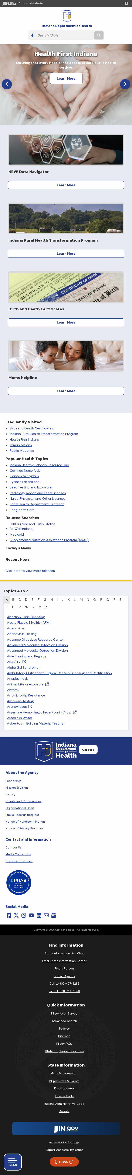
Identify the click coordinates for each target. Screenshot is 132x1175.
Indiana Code (64, 1096)
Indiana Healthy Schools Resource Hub (39, 465)
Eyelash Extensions (24, 482)
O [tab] (94, 599)
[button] (127, 3)
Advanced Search (64, 1021)
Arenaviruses (19, 706)
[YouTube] (31, 915)
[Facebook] (9, 915)
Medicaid (17, 534)
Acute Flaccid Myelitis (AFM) (29, 622)
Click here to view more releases (30, 571)
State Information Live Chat (64, 953)
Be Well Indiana (21, 528)
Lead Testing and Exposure (31, 487)
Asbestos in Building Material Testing (35, 723)
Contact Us (13, 847)
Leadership (13, 781)
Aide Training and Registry (27, 656)
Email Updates (64, 1088)
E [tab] (33, 599)
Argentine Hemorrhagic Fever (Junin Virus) (42, 712)
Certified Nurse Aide (25, 470)
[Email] (46, 915)
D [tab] (26, 599)
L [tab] (75, 599)
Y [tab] (40, 607)
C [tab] (19, 599)
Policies (64, 1028)
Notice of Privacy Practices (25, 828)
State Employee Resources (64, 1051)
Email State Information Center (64, 961)
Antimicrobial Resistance (26, 695)
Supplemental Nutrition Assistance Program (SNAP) (49, 540)
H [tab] (52, 599)
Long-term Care (22, 510)
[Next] (125, 84)
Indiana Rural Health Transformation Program (44, 434)
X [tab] (34, 607)
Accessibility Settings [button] (64, 1142)
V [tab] (19, 607)
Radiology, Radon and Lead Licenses (38, 493)
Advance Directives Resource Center (35, 639)
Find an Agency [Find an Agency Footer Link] (64, 976)
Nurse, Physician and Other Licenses (37, 498)
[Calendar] (53, 915)
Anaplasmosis (17, 678)
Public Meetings (22, 450)
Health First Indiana (24, 439)
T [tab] (7, 607)
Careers (88, 749)
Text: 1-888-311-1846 (64, 991)
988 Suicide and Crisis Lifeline (32, 524)
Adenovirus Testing (22, 634)
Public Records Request (22, 815)
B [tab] (13, 599)
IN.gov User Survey (64, 1013)
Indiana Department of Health (67, 26)
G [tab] (45, 599)
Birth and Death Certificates (31, 428)
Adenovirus (15, 628)
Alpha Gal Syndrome (22, 667)
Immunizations (21, 445)
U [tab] (13, 607)
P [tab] (101, 599)
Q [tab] (107, 599)
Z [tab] (46, 607)
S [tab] (121, 599)
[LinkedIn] (39, 915)
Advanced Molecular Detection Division (37, 645)
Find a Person (64, 968)
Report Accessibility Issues (64, 1150)
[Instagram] (23, 915)
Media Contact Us (18, 854)
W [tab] (26, 607)
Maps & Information (64, 1073)
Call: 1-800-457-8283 (64, 983)
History (11, 794)
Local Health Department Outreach (37, 504)
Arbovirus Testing (20, 701)
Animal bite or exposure (28, 684)
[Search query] (64, 35)
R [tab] (114, 599)
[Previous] (7, 84)
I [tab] (57, 599)
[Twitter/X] (16, 915)
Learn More (66, 78)
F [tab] (39, 599)
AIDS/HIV (16, 662)
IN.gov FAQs (64, 1044)
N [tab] (88, 599)
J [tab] (63, 599)
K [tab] (69, 599)
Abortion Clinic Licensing (26, 617)
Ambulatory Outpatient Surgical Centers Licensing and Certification (59, 673)
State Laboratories (19, 861)
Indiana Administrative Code (64, 1104)
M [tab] (81, 599)
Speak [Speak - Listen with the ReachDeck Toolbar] (63, 1162)
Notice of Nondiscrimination (25, 821)
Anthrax (13, 690)
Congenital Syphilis (24, 476)
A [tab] (7, 599)
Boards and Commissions (23, 801)
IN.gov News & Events (64, 1081)
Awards (64, 1111)
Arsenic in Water (19, 718)
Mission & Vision (17, 787)
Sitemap (64, 1036)
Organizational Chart (20, 808)
